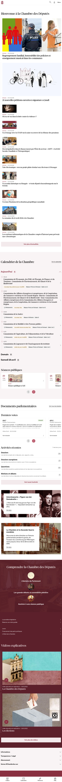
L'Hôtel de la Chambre (8, 634)
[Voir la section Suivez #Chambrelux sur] (60, 764)
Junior (4, 629)
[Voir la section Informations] (60, 752)
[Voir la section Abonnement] (60, 760)
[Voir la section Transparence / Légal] (60, 756)
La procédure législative (9, 619)
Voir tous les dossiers (55, 406)
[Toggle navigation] (59, 2)
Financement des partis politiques (12, 631)
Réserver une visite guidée (9, 622)
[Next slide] (33, 392)
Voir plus (8, 510)
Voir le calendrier (56, 262)
